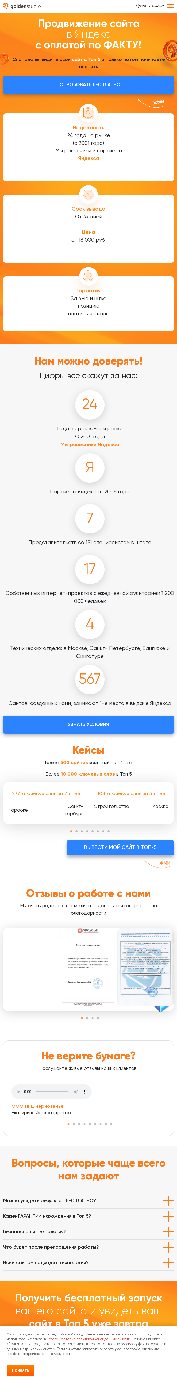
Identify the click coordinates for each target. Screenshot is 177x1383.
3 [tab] (81, 831)
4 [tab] (87, 831)
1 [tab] (71, 831)
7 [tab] (103, 831)
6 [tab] (98, 831)
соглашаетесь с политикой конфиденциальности (89, 1339)
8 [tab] (108, 831)
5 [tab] (92, 831)
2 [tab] (76, 831)
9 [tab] (111, 1124)
